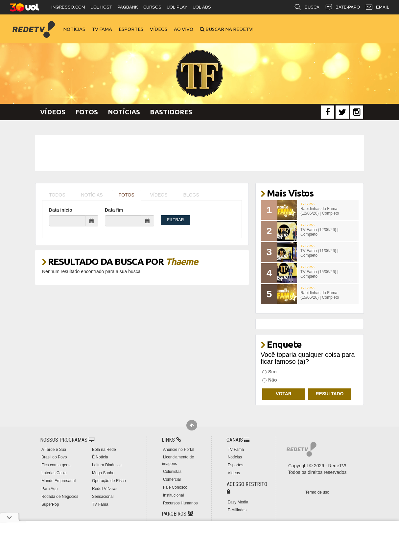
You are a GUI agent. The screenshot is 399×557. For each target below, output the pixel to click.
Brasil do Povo (54, 457)
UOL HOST (101, 7)
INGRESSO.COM (68, 7)
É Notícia (100, 457)
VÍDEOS (159, 194)
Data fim (114, 210)
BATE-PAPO (342, 7)
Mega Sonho (103, 473)
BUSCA (306, 7)
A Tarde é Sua (53, 449)
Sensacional (102, 496)
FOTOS (126, 194)
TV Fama (102, 29)
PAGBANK (127, 7)
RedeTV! (33, 25)
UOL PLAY (177, 7)
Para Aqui (50, 488)
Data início (60, 210)
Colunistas (172, 471)
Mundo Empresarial (58, 480)
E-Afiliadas (237, 510)
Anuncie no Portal (178, 449)
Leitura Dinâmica (107, 465)
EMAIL (377, 7)
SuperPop (50, 504)
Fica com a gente (56, 465)
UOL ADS (202, 7)
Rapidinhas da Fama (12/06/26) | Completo (319, 211)
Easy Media (238, 502)
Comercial (172, 479)
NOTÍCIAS (92, 194)
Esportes (131, 29)
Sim (269, 371)
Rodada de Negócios (59, 496)
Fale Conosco (175, 487)
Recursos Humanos (180, 503)
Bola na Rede (104, 449)
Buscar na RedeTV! (228, 29)
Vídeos (158, 29)
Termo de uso (317, 492)
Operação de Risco (109, 480)
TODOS (57, 194)
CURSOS (152, 7)
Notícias (74, 29)
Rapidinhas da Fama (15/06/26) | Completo (319, 295)
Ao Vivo (183, 29)
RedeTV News (104, 488)
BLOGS (191, 194)
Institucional (173, 495)
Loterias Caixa (54, 473)
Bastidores (171, 112)
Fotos (86, 112)
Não (269, 380)
